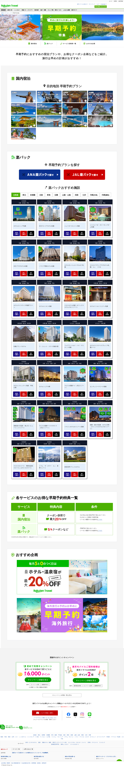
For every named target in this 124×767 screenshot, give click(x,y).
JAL (23, 233)
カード (110, 1)
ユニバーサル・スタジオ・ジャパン (77, 742)
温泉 (39, 742)
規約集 (39, 763)
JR (30, 233)
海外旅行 (36, 10)
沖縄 (90, 735)
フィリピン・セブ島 (45, 736)
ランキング (102, 742)
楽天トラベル (9, 6)
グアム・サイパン (68, 736)
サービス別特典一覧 (69, 43)
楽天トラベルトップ (6, 13)
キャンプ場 (50, 10)
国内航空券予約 (55, 744)
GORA (115, 1)
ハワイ (76, 736)
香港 (9, 736)
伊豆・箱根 (54, 735)
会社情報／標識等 (5, 763)
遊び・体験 (43, 10)
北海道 (34, 735)
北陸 (64, 735)
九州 (86, 735)
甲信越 (60, 735)
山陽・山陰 (77, 735)
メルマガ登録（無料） (47, 713)
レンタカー (17, 10)
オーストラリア (101, 736)
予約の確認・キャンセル (100, 6)
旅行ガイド (74, 10)
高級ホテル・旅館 (46, 742)
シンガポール (22, 736)
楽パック (50, 43)
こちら (100, 519)
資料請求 (44, 763)
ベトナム (53, 736)
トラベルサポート (74, 744)
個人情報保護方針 (15, 763)
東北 (39, 735)
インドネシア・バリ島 (32, 736)
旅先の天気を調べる (70, 756)
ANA (16, 233)
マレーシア (60, 736)
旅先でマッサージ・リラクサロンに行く (106, 756)
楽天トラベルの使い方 (82, 4)
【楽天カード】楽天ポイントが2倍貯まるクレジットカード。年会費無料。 (30, 752)
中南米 (108, 736)
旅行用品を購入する (39, 756)
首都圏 (48, 735)
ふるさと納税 (66, 10)
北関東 (43, 735)
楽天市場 (121, 1)
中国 (5, 736)
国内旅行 (3, 10)
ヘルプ (97, 4)
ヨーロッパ (93, 736)
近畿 (72, 735)
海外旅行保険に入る (6, 756)
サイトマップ (92, 4)
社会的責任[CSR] (26, 763)
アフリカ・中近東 (115, 736)
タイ (16, 736)
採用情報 (34, 763)
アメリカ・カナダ (84, 736)
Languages (103, 4)
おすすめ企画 (90, 43)
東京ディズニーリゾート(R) (59, 742)
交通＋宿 (9, 10)
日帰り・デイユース (93, 742)
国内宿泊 (34, 43)
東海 (68, 735)
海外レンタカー (65, 744)
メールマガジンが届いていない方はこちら (44, 717)
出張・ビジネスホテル (31, 742)
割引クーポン (58, 10)
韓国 (2, 736)
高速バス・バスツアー (27, 10)
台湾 (13, 736)
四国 (82, 735)
